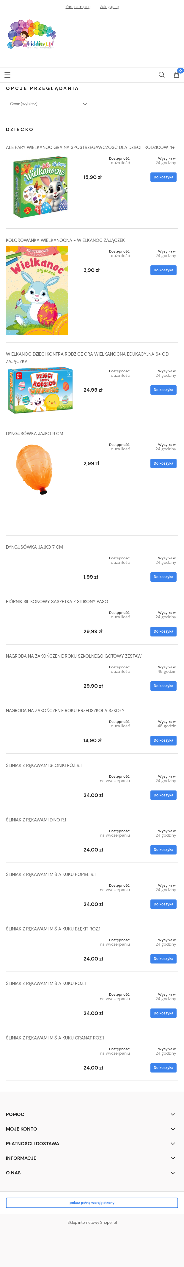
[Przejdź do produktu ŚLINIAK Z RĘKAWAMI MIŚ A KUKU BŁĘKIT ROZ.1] (40, 938)
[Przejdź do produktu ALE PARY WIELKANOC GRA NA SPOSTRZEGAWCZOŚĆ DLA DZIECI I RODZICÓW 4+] (40, 187)
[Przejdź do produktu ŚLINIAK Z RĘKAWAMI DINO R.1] (40, 829)
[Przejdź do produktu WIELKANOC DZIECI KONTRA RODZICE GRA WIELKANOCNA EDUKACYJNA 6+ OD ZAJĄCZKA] (40, 390)
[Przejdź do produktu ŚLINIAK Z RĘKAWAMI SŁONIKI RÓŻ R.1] (40, 775)
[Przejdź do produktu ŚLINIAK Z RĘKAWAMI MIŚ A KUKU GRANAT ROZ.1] (40, 1047)
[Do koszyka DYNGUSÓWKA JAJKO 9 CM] (163, 463)
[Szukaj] (162, 74)
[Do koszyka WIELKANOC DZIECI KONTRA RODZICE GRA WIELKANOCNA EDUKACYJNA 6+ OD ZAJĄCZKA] (163, 390)
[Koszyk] (176, 75)
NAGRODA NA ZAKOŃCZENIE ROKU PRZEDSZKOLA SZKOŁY (65, 711)
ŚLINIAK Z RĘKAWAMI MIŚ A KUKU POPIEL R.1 (51, 874)
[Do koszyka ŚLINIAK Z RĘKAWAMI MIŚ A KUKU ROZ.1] (163, 1013)
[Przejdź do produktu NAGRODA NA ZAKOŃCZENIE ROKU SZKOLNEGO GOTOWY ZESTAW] (40, 665)
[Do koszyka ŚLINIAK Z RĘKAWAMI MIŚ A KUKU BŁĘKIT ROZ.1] (163, 959)
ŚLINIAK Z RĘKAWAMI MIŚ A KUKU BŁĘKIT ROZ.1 (53, 929)
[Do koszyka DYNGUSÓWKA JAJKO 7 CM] (163, 577)
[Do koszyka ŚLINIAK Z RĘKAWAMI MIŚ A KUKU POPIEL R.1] (163, 904)
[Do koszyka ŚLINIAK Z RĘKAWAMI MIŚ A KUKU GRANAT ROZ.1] (163, 1068)
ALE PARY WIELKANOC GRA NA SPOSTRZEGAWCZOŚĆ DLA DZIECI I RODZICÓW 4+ (90, 147)
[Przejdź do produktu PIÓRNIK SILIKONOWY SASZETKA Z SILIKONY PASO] (40, 611)
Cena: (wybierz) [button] (23, 103)
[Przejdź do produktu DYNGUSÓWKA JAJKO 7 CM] (40, 556)
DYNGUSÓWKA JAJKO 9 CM (34, 434)
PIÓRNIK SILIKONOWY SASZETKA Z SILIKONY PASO (57, 602)
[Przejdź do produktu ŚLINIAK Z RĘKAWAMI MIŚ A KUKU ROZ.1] (40, 993)
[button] (7, 74)
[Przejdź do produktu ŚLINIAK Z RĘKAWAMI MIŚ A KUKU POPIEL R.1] (40, 884)
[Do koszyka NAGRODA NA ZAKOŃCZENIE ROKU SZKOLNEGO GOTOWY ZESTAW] (163, 686)
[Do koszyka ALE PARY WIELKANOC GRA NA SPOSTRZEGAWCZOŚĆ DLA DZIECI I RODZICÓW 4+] (163, 177)
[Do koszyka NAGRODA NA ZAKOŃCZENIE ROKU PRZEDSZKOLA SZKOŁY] (163, 740)
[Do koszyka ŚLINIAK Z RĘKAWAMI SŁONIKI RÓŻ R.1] (163, 795)
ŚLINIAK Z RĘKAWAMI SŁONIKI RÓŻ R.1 (44, 765)
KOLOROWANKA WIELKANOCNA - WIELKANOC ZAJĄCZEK (65, 240)
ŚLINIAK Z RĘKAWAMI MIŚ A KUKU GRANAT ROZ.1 (55, 1038)
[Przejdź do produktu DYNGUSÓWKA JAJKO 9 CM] (40, 483)
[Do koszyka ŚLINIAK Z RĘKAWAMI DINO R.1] (163, 849)
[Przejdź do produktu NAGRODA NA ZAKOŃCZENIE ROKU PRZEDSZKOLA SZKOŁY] (40, 720)
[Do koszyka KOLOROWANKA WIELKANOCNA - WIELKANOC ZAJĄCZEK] (163, 270)
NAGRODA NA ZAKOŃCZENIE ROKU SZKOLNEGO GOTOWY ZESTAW (74, 656)
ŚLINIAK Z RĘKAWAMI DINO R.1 (36, 820)
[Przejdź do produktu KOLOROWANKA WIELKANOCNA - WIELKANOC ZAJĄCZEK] (40, 290)
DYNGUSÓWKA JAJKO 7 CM (34, 547)
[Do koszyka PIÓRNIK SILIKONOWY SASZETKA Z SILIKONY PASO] (163, 631)
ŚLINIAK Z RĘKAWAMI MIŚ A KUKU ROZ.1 (46, 983)
